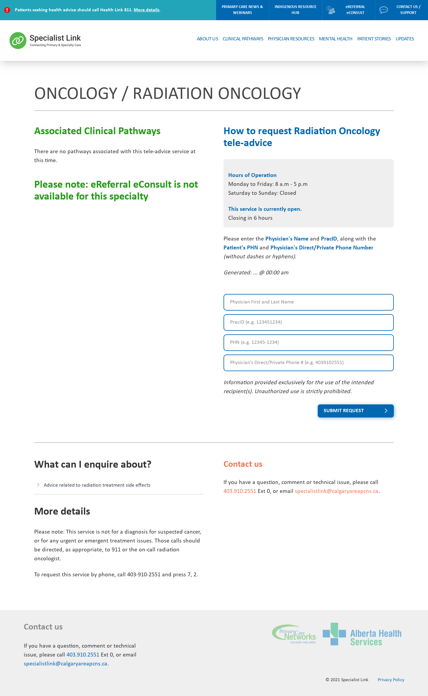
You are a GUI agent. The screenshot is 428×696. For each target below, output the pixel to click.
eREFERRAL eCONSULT (345, 10)
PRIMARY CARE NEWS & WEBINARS (242, 10)
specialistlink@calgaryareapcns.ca (336, 491)
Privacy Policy (391, 680)
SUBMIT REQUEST (344, 411)
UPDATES (405, 39)
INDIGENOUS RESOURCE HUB (296, 10)
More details (146, 10)
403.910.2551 (240, 491)
